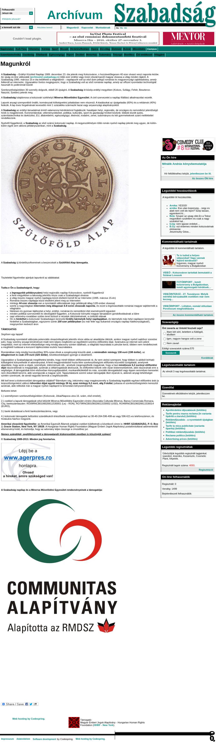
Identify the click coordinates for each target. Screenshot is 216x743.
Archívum (75, 15)
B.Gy (172, 226)
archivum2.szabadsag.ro (45, 77)
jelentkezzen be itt (200, 173)
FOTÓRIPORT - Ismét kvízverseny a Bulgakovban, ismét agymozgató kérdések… (194, 285)
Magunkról (73, 27)
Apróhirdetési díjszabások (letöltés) (186, 410)
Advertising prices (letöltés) (181, 439)
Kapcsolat (87, 27)
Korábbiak (207, 358)
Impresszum (7, 739)
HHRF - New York (103, 725)
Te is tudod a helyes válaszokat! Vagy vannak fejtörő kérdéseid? (191, 258)
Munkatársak (103, 27)
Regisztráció (206, 469)
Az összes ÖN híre (202, 178)
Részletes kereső (44, 27)
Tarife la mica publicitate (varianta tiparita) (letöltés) (185, 427)
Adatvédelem (23, 739)
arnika (173, 208)
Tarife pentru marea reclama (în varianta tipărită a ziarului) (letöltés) (188, 415)
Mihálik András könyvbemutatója (184, 163)
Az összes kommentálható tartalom (193, 315)
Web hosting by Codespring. (28, 718)
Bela (172, 216)
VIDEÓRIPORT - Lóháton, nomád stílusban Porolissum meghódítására (187, 307)
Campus (152, 49)
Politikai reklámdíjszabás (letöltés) (185, 432)
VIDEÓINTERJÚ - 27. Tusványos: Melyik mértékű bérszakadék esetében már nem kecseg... (186, 297)
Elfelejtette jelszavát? (11, 19)
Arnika (173, 205)
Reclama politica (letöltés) (180, 435)
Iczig (172, 224)
